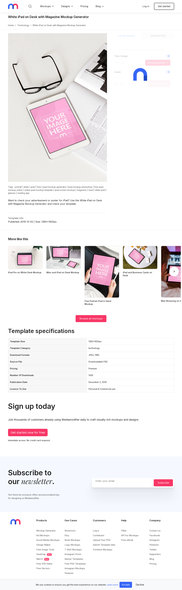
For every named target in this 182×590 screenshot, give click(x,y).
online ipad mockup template (38, 190)
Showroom (70, 530)
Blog (98, 6)
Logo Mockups (72, 544)
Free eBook (127, 540)
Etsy (67, 535)
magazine (81, 190)
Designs (65, 6)
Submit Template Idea (104, 544)
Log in (145, 6)
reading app (23, 193)
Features (69, 573)
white (26, 187)
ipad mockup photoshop (80, 187)
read (90, 190)
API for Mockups (130, 535)
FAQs (123, 530)
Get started (164, 6)
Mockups (45, 6)
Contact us (155, 530)
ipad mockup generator (54, 187)
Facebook (154, 535)
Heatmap (44, 554)
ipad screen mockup (65, 190)
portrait (18, 187)
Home (11, 25)
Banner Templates (74, 559)
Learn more (112, 584)
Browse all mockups (91, 318)
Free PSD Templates (75, 563)
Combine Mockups (102, 549)
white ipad (100, 190)
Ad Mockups (42, 535)
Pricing (84, 6)
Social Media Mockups (48, 540)
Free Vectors (43, 568)
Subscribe (163, 482)
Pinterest (154, 544)
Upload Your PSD (101, 540)
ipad (33, 187)
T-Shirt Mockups (73, 549)
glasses (11, 193)
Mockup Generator (46, 530)
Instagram (154, 540)
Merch (42, 559)
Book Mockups (72, 540)
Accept (126, 584)
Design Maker (43, 544)
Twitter (153, 549)
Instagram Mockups (75, 568)
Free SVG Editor (44, 563)
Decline (140, 584)
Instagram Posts (73, 554)
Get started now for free (28, 432)
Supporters (155, 554)
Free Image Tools (45, 549)
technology (23, 25)
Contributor (98, 535)
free (39, 187)
